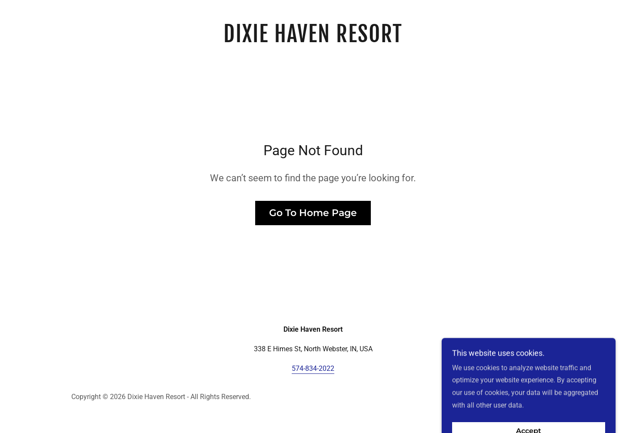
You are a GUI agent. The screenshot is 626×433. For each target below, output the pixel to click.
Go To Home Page (313, 213)
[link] (313, 40)
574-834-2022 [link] (313, 368)
